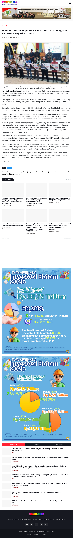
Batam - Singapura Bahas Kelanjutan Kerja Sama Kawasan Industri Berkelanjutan (36, 493)
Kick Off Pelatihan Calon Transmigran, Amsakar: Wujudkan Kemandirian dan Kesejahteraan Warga (40, 484)
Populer (13, 444)
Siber (44, 534)
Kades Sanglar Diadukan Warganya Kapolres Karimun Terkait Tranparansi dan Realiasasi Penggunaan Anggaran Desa (36, 227)
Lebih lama (67, 238)
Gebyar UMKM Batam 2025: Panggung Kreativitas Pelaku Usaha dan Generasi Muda (40, 458)
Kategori (59, 444)
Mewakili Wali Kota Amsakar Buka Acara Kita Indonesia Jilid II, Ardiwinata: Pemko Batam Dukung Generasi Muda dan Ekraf (39, 467)
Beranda (4, 26)
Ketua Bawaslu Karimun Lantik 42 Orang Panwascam (12, 225)
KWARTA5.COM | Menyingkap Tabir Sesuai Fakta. (40, 531)
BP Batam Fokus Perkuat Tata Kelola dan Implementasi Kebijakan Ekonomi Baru (39, 502)
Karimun (11, 26)
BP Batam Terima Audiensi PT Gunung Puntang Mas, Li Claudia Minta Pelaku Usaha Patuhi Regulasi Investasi (40, 475)
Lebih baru (6, 238)
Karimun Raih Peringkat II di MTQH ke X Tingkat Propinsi (59, 199)
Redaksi (36, 534)
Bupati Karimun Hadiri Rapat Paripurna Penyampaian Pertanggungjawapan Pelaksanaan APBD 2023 (36, 200)
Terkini (36, 444)
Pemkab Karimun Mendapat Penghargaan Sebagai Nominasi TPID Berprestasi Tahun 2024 (12, 200)
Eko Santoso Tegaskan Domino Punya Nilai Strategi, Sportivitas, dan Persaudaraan (37, 449)
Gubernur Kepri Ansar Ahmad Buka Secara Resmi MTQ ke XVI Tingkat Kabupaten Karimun (60, 226)
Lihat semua (68, 179)
